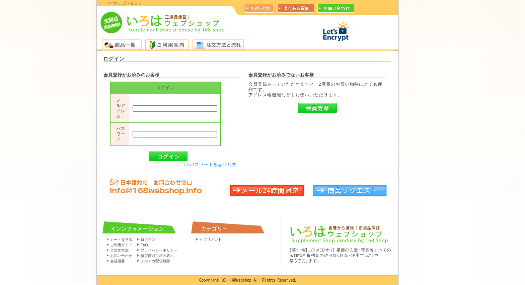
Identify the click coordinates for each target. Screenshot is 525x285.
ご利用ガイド (121, 245)
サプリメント (211, 240)
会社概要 (117, 261)
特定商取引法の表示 (157, 256)
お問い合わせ (121, 256)
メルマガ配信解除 (155, 261)
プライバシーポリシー (159, 250)
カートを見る (121, 240)
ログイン (148, 240)
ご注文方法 (119, 250)
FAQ (144, 245)
